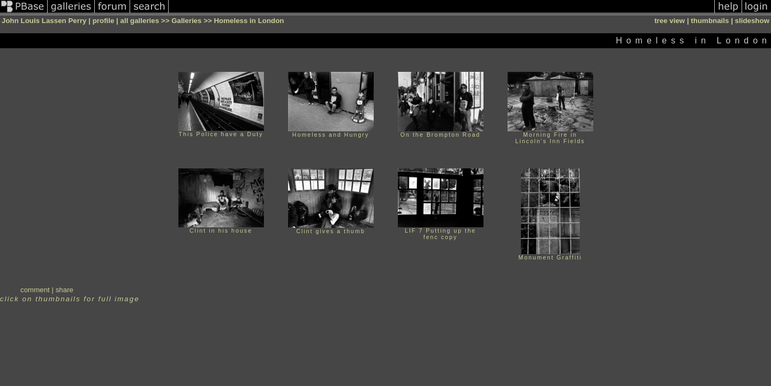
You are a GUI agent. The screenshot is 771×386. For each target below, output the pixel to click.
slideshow (752, 21)
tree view (669, 21)
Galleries (186, 21)
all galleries (140, 21)
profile (104, 21)
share (64, 290)
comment (35, 290)
